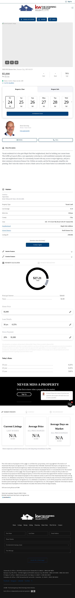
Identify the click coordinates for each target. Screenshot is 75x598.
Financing (37, 525)
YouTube (27, 581)
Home (14, 525)
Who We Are (53, 525)
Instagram (13, 581)
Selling (31, 525)
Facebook (6, 581)
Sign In (68, 1)
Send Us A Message (37, 560)
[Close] (71, 581)
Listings (20, 525)
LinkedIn (20, 581)
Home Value (44, 525)
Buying (25, 525)
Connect (60, 525)
